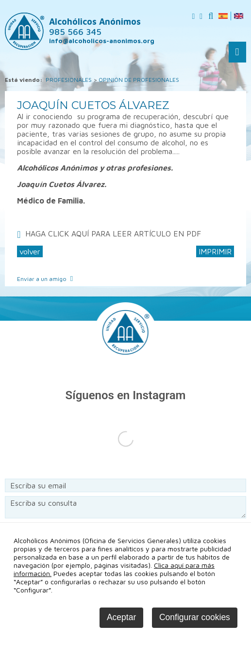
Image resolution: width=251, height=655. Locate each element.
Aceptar (121, 617)
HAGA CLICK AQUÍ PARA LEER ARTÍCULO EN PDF (113, 233)
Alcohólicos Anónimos (95, 26)
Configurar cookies (194, 617)
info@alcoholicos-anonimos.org (101, 41)
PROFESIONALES (69, 79)
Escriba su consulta (125, 507)
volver (29, 251)
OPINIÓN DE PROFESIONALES (139, 79)
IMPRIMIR (215, 251)
